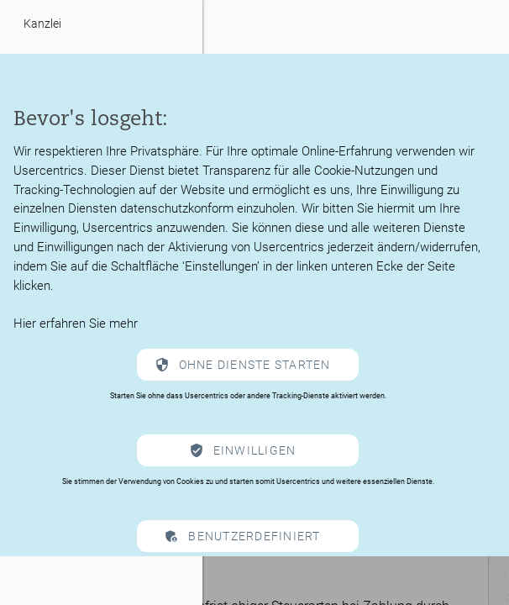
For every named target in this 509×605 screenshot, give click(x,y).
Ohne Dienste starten (255, 364)
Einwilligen (254, 450)
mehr (123, 323)
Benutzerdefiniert (254, 536)
